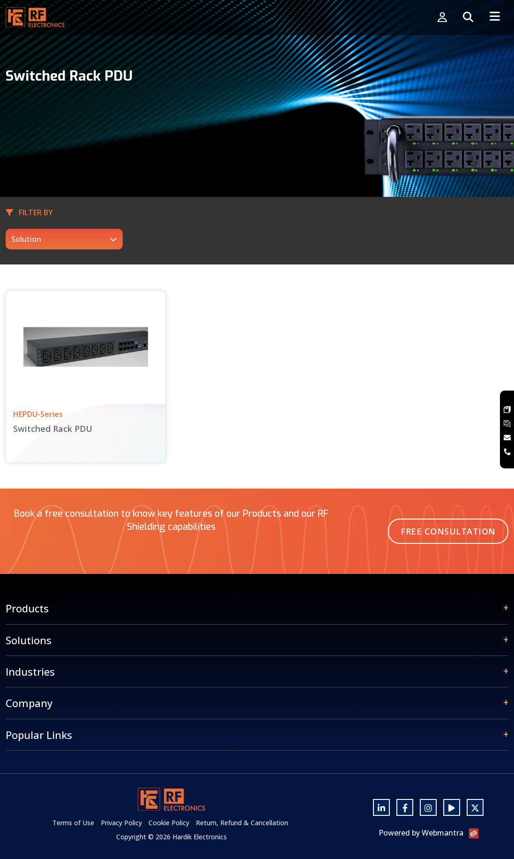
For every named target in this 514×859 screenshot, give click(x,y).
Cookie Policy (169, 822)
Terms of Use (73, 822)
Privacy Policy (121, 822)
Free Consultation (448, 531)
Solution (26, 239)
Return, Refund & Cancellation (242, 822)
